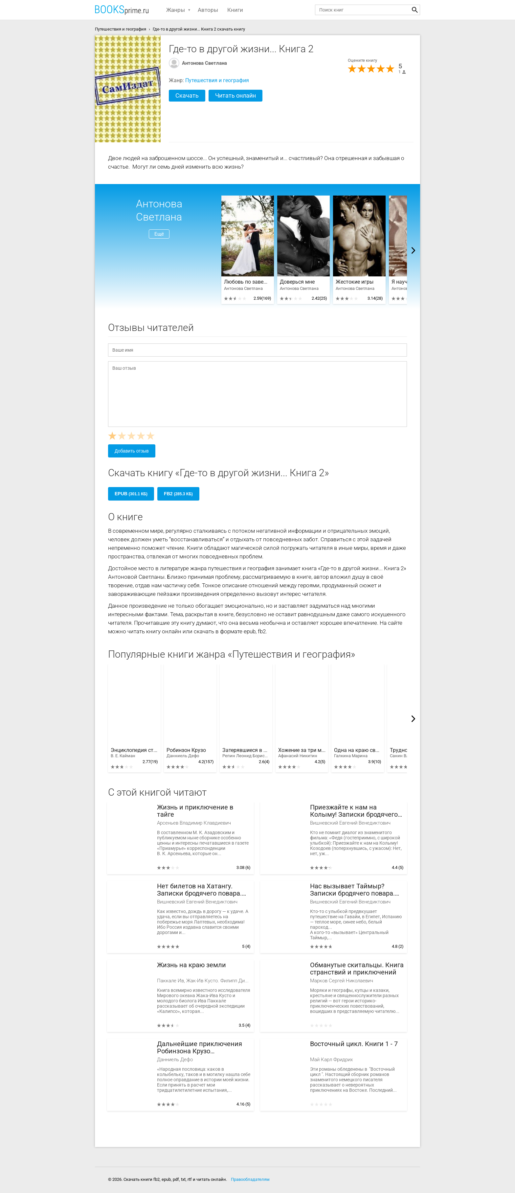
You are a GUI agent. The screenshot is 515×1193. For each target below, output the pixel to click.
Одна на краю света (357, 753)
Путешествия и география (217, 80)
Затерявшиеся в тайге (246, 753)
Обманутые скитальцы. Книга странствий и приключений (357, 968)
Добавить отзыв (132, 451)
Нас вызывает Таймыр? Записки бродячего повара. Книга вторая (352, 889)
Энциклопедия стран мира (134, 753)
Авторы (208, 10)
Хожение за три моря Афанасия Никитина (301, 753)
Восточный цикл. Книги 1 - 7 (354, 1044)
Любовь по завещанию (247, 282)
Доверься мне (297, 282)
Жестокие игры (354, 282)
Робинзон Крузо (186, 753)
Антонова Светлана (204, 63)
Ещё (159, 234)
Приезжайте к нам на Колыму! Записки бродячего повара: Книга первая (354, 811)
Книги (235, 10)
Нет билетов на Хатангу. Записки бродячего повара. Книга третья (199, 889)
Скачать (187, 95)
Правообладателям (250, 1179)
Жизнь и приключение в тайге (195, 811)
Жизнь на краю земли (191, 965)
